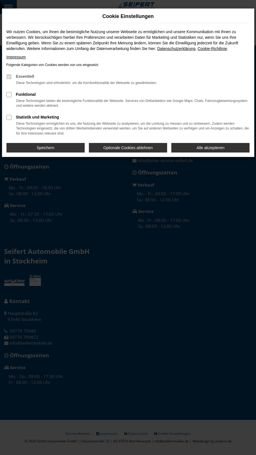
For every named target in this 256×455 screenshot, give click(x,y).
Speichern (45, 147)
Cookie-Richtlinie (212, 48)
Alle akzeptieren (211, 147)
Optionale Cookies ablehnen (128, 147)
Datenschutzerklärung (176, 48)
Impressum (16, 57)
